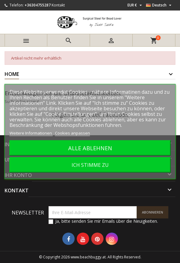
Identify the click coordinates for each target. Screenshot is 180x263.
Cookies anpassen (72, 133)
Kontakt (58, 5)
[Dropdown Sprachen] (159, 5)
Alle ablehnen (90, 148)
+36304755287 (38, 5)
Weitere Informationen (31, 133)
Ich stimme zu (90, 165)
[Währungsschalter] (135, 5)
